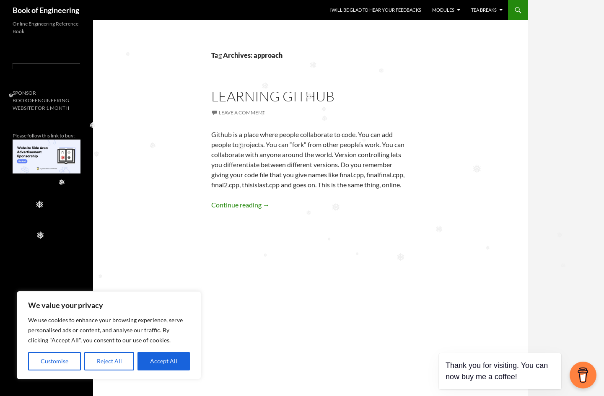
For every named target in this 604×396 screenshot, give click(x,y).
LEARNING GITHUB (272, 96)
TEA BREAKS (484, 10)
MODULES (443, 10)
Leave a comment (242, 112)
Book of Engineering (46, 10)
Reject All (109, 361)
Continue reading (240, 205)
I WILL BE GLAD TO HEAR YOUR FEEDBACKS (375, 10)
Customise (54, 361)
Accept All (163, 361)
